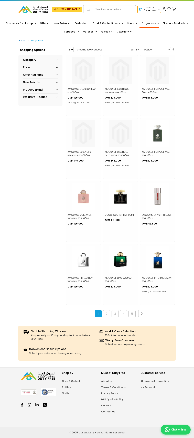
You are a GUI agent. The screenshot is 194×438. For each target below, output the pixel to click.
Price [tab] (26, 67)
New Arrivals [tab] (31, 82)
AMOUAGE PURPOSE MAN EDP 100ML (156, 153)
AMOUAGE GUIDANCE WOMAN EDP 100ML (80, 216)
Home (22, 40)
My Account (148, 387)
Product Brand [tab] (33, 90)
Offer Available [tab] (33, 75)
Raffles (66, 387)
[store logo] (33, 9)
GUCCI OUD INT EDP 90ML (119, 215)
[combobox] (109, 9)
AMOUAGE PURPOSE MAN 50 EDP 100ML (156, 90)
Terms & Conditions (113, 387)
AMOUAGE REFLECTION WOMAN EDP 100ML (80, 279)
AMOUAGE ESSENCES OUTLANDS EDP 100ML (117, 153)
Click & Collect (71, 381)
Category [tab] (29, 60)
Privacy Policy (109, 393)
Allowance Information (155, 381)
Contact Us (108, 411)
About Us (107, 381)
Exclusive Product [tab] (35, 97)
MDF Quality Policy (112, 399)
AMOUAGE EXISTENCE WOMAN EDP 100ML (117, 90)
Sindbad (67, 393)
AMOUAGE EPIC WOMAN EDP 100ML (118, 279)
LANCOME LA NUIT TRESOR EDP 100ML (156, 216)
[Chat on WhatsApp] (176, 429)
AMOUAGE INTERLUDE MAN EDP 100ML (156, 279)
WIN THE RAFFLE (70, 9)
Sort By (135, 49)
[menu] (97, 27)
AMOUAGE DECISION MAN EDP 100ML (82, 90)
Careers (106, 405)
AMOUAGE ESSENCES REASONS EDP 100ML (79, 153)
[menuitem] (20, 23)
